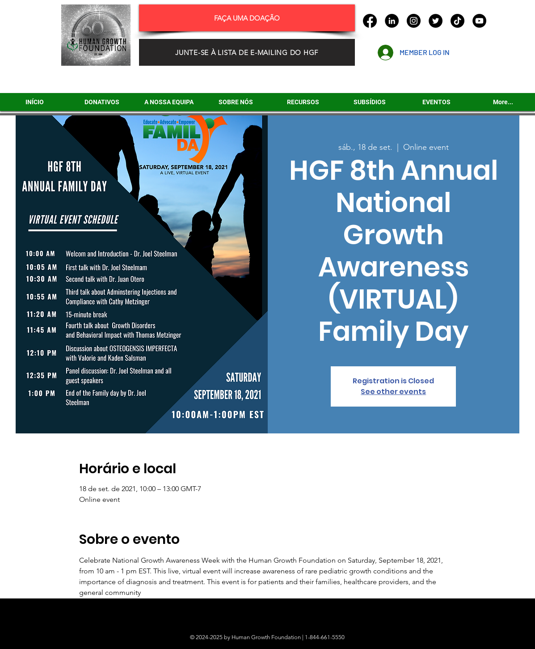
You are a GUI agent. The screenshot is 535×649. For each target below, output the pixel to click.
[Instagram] (414, 21)
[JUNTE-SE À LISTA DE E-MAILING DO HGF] (247, 52)
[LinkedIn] (392, 21)
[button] (369, 102)
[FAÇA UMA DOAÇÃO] (247, 17)
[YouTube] (479, 21)
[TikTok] (457, 21)
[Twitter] (435, 21)
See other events (393, 391)
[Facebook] (370, 21)
